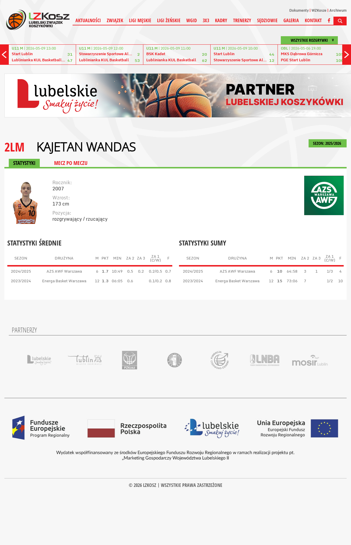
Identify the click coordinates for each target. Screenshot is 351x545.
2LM (14, 146)
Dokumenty (299, 10)
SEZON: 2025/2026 (327, 143)
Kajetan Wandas (86, 146)
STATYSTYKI (24, 162)
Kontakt (313, 20)
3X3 (206, 20)
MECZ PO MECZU (70, 162)
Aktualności (88, 20)
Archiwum (338, 10)
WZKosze (319, 10)
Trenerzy (242, 20)
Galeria (291, 20)
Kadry (221, 20)
